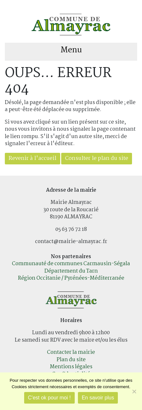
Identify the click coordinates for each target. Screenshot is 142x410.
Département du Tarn (71, 271)
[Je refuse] (134, 391)
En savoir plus (98, 397)
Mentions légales (71, 367)
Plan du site (71, 360)
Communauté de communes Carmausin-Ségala (71, 264)
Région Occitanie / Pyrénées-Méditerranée (71, 278)
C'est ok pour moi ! (49, 397)
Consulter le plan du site (96, 158)
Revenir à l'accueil (32, 158)
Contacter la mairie (71, 352)
